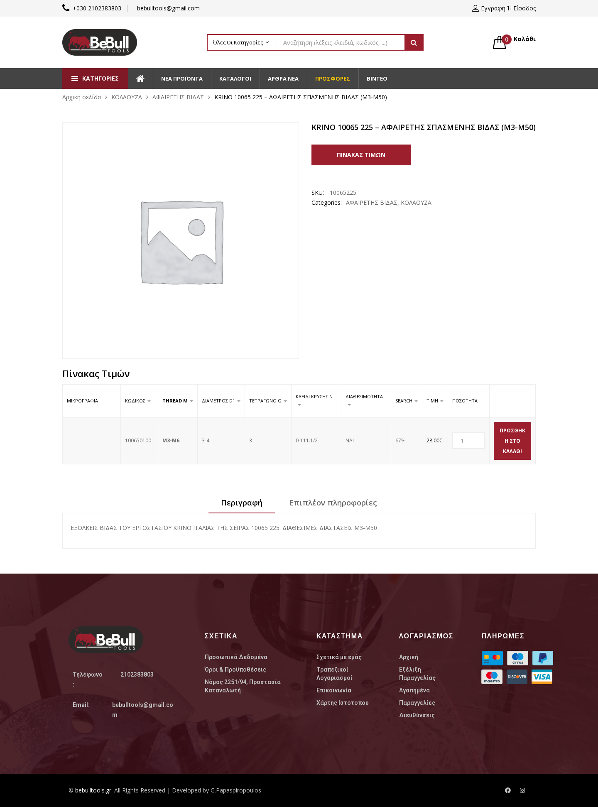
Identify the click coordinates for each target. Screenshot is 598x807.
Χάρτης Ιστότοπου (342, 702)
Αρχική (408, 657)
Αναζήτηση (414, 42)
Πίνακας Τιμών (361, 155)
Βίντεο (377, 78)
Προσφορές (332, 78)
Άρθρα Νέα (283, 78)
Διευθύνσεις (417, 715)
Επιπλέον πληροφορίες (333, 503)
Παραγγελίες (417, 702)
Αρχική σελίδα (81, 97)
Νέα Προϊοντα (182, 78)
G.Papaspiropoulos (236, 790)
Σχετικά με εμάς (339, 657)
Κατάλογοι (235, 78)
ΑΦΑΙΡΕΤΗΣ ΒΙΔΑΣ (178, 97)
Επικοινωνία (333, 690)
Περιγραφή (241, 503)
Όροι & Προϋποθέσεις (235, 669)
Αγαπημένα (414, 690)
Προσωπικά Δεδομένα (236, 657)
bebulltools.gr (93, 790)
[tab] (241, 505)
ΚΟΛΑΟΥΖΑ (126, 97)
